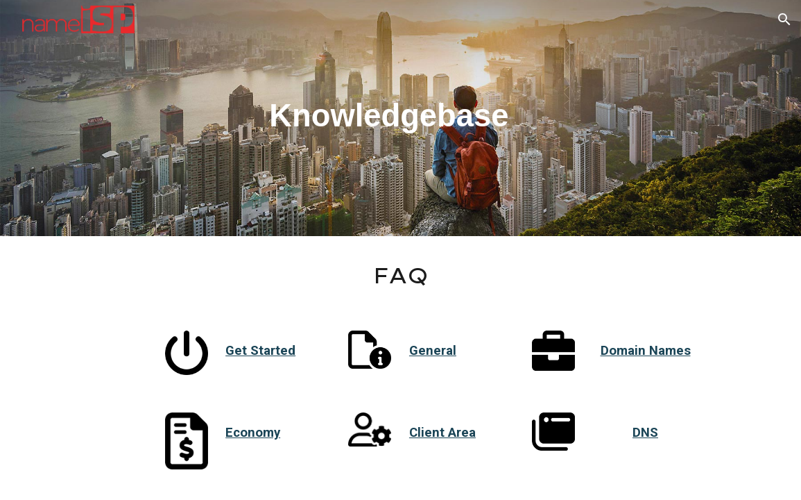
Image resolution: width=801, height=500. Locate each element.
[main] (401, 118)
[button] (784, 19)
